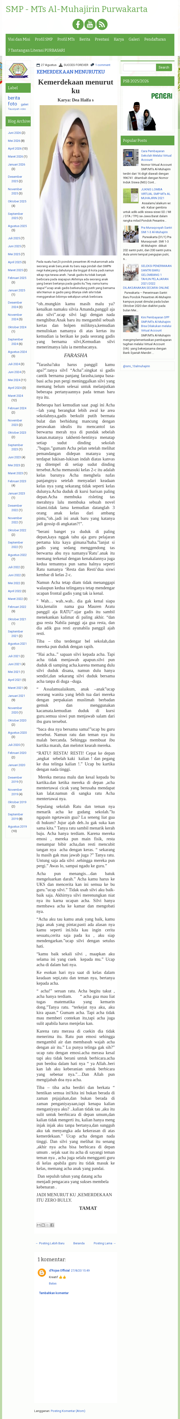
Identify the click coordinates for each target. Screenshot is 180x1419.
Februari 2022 (17, 607)
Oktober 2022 (17, 530)
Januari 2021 (16, 696)
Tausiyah (13, 109)
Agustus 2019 (17, 826)
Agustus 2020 (17, 732)
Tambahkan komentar (53, 1293)
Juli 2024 (14, 364)
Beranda (79, 1243)
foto (12, 104)
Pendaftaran (155, 39)
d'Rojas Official (59, 1270)
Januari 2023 (16, 493)
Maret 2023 (15, 473)
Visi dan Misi (19, 39)
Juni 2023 (14, 457)
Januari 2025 (16, 290)
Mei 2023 (14, 465)
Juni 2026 (14, 133)
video (23, 109)
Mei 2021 (14, 672)
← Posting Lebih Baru (49, 1243)
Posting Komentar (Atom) (68, 1411)
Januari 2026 (16, 164)
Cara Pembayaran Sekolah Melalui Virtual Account (156, 155)
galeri (24, 104)
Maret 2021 (15, 688)
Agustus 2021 (17, 643)
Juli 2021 (14, 656)
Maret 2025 (15, 270)
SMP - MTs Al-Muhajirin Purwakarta (77, 9)
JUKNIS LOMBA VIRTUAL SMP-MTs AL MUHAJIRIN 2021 (156, 194)
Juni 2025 (14, 246)
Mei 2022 (14, 583)
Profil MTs (66, 39)
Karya (119, 39)
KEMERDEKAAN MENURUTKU (71, 72)
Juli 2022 (14, 567)
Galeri (134, 39)
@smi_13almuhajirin (136, 366)
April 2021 (15, 680)
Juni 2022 (14, 575)
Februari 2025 (17, 278)
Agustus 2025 (17, 226)
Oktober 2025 (17, 201)
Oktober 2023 (17, 432)
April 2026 (15, 148)
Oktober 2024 (17, 327)
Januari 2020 (16, 765)
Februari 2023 (17, 481)
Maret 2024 (15, 395)
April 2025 (15, 262)
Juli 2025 (14, 238)
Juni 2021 (14, 664)
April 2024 (15, 387)
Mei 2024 (14, 380)
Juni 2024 (14, 372)
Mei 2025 (14, 254)
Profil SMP (44, 39)
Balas (52, 1283)
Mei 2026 (14, 141)
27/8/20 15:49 (80, 1270)
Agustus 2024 (17, 352)
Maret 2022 (15, 599)
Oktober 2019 (17, 802)
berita (14, 98)
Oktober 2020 (17, 720)
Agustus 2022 (17, 555)
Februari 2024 (17, 408)
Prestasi (102, 39)
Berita (84, 39)
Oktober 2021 (17, 619)
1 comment (102, 65)
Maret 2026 (15, 156)
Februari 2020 (17, 753)
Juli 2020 (14, 745)
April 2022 (15, 591)
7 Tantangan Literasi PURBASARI (36, 50)
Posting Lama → (105, 1243)
